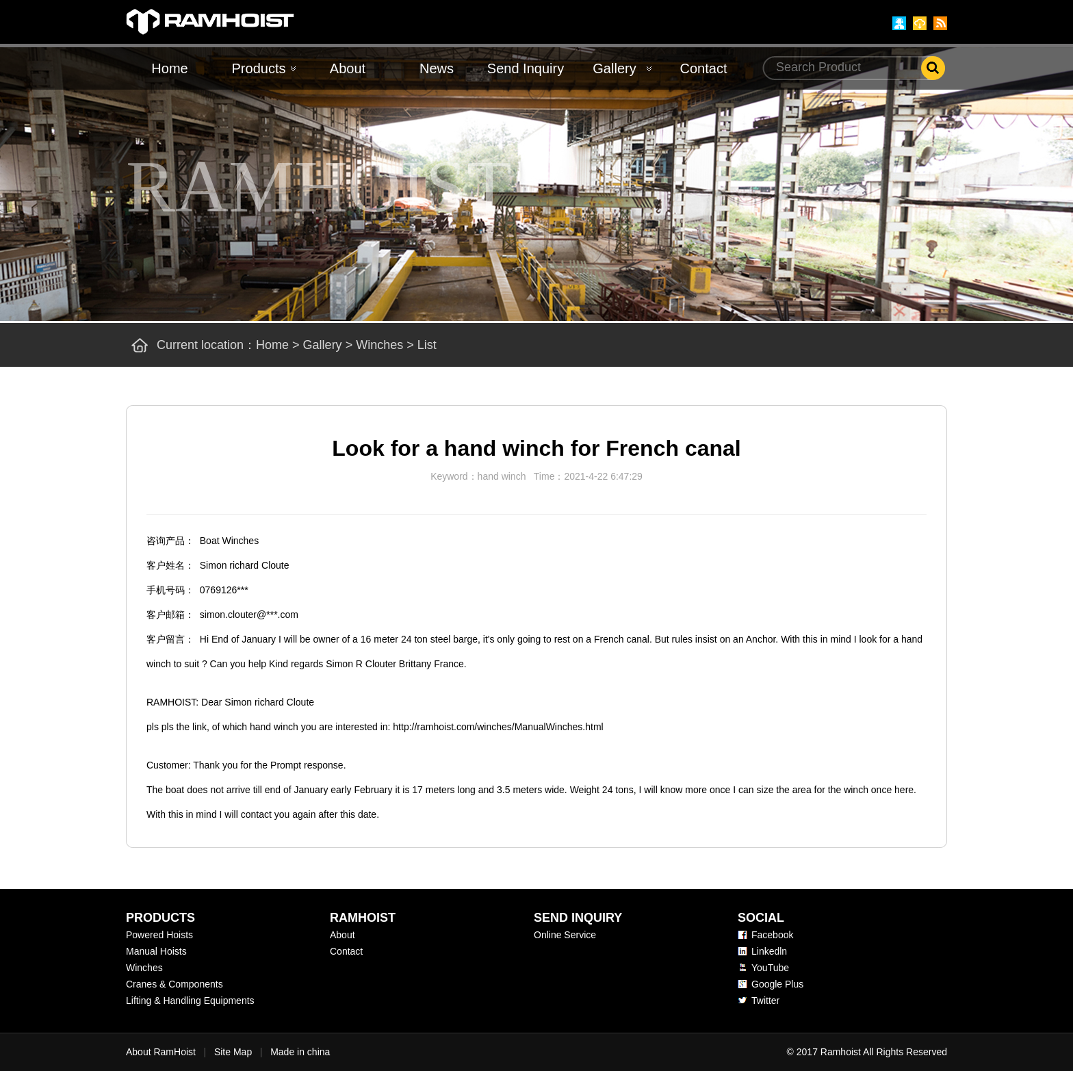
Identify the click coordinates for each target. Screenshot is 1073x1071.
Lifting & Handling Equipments (190, 1000)
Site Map (233, 1051)
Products (259, 68)
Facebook (772, 934)
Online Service (565, 934)
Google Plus (777, 984)
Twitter (765, 1000)
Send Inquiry (525, 68)
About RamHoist (161, 1051)
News (436, 68)
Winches (379, 345)
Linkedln (769, 951)
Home (169, 68)
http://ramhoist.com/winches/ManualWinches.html (498, 726)
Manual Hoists (156, 951)
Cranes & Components (174, 984)
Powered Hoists (159, 934)
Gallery (614, 68)
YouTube (770, 967)
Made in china (300, 1051)
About (347, 68)
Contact (703, 68)
